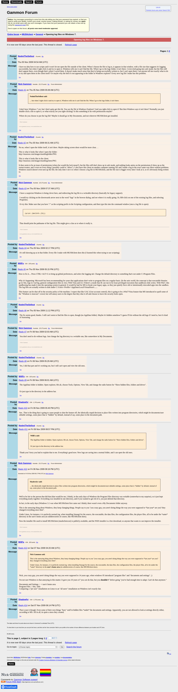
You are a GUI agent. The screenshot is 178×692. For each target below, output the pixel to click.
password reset (20, 25)
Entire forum (13, 34)
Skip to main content (12, 6)
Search (29, 2)
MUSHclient (27, 34)
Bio (42, 56)
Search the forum (74, 648)
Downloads (16, 2)
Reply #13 (22, 549)
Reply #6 (22, 311)
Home (5, 2)
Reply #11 (23, 430)
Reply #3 (22, 188)
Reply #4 (22, 249)
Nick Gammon (50, 474)
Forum (39, 2)
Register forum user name (154, 10)
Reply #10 (22, 409)
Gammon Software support (25, 680)
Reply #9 (22, 381)
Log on (158, 7)
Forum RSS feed (13, 683)
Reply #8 (22, 362)
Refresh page (71, 45)
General (39, 34)
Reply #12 (22, 470)
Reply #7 (22, 332)
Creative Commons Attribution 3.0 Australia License (53, 661)
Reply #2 (22, 143)
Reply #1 (22, 90)
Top (20, 77)
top (169, 654)
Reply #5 (22, 270)
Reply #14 (23, 606)
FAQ (168, 10)
